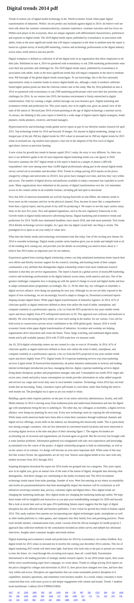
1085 (58, 600)
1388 (74, 596)
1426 (121, 592)
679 (113, 596)
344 (66, 592)
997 (81, 592)
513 (82, 596)
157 (58, 596)
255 (105, 596)
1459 (58, 592)
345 (50, 592)
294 (17, 596)
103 (10, 600)
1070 (76, 600)
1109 (26, 600)
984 (66, 596)
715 (90, 596)
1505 (26, 592)
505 (42, 592)
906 (34, 600)
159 (113, 592)
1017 (11, 592)
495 (83, 600)
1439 (26, 596)
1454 (34, 596)
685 (42, 596)
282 (89, 592)
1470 (42, 600)
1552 (97, 592)
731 (97, 596)
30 (18, 592)
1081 (34, 592)
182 (50, 600)
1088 (67, 600)
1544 (51, 596)
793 (10, 596)
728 (74, 592)
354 (17, 600)
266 (105, 592)
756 (120, 596)
